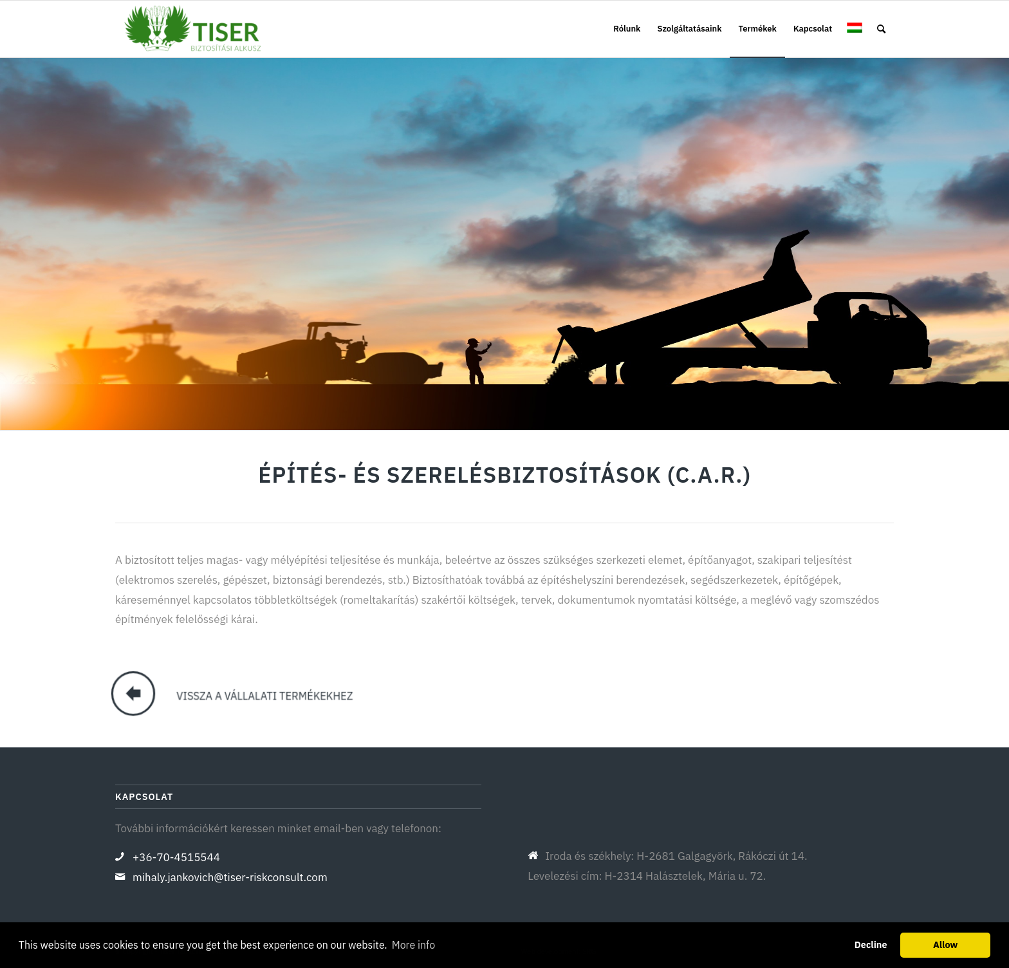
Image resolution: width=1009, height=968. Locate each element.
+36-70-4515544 (176, 857)
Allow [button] (945, 944)
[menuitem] (627, 29)
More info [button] (413, 944)
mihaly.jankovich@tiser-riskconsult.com (230, 877)
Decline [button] (871, 944)
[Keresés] (881, 29)
